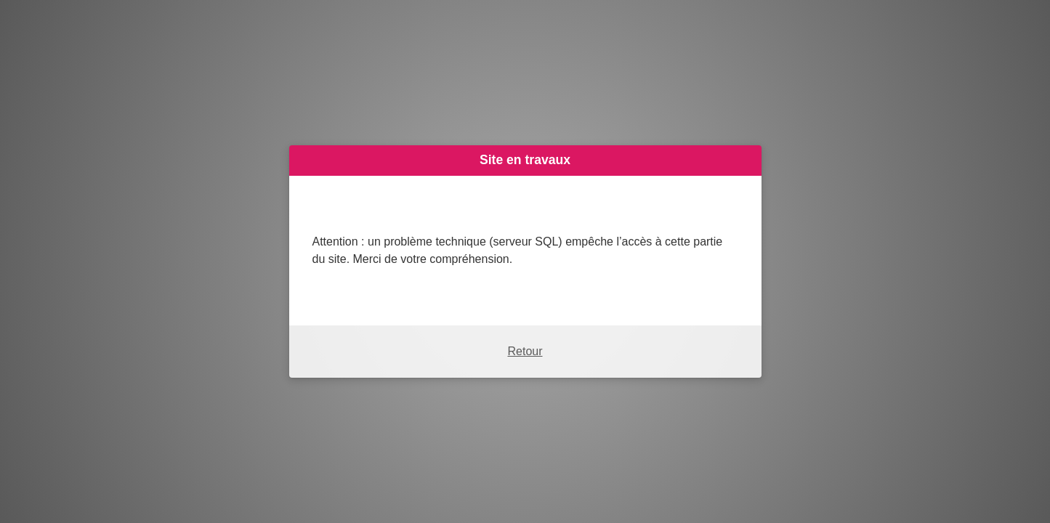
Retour (524, 351)
